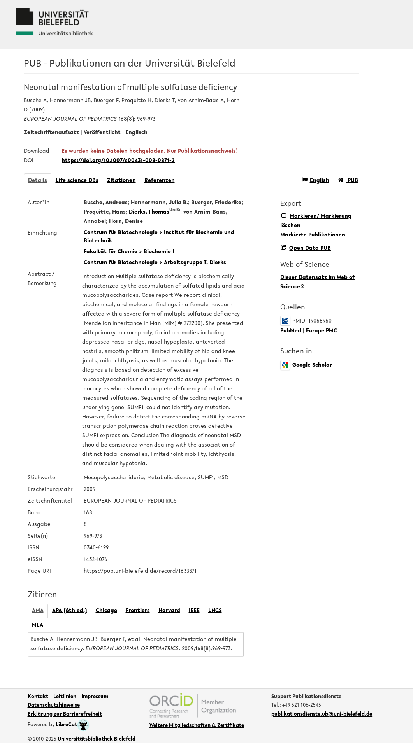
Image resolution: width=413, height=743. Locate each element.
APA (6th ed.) (69, 611)
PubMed (290, 331)
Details (37, 181)
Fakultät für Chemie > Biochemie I (129, 252)
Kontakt (38, 697)
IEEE (194, 611)
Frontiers (138, 611)
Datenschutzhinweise (54, 705)
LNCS (215, 611)
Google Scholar (306, 365)
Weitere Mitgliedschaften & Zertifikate (196, 726)
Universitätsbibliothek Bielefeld (96, 739)
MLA (37, 625)
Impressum (94, 697)
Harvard (169, 611)
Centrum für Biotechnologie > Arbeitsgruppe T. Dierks (155, 263)
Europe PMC (321, 331)
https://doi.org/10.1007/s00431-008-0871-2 (118, 161)
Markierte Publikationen (312, 235)
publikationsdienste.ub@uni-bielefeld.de (321, 714)
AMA (38, 611)
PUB (348, 180)
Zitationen (121, 181)
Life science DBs (77, 181)
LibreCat (73, 725)
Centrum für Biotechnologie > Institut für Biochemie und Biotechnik (159, 237)
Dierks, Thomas (154, 212)
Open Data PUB (306, 248)
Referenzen (159, 181)
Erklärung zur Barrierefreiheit (65, 714)
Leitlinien (64, 697)
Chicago (106, 611)
